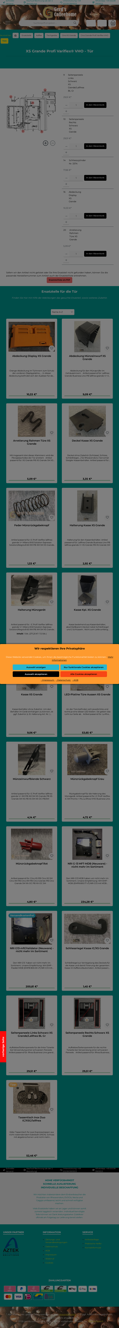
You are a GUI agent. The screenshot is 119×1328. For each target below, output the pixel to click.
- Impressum (48, 680)
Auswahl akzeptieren (36, 674)
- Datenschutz (63, 680)
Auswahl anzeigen (36, 667)
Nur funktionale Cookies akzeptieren (84, 667)
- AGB (75, 680)
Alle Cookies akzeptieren (83, 674)
